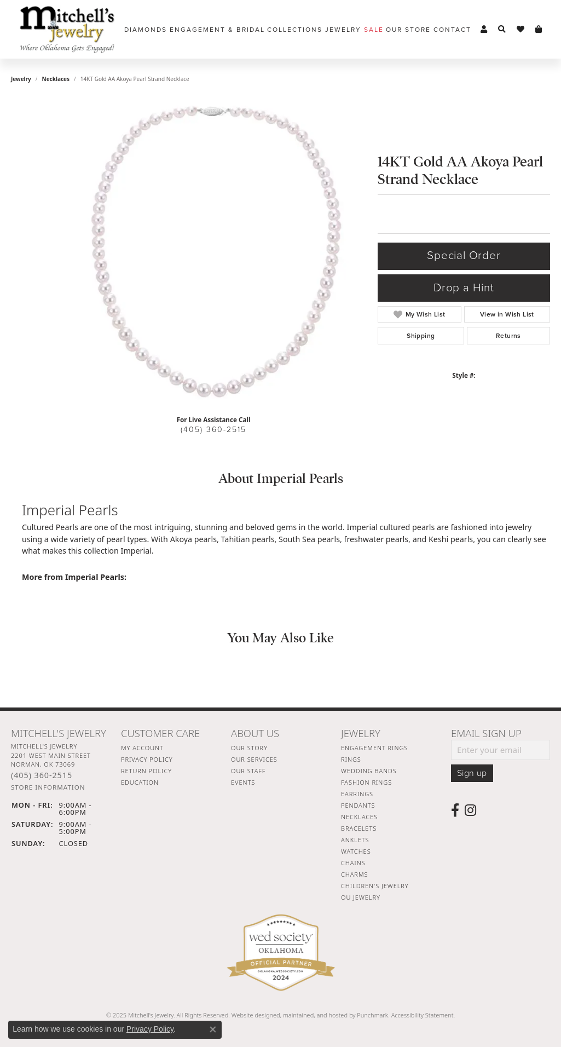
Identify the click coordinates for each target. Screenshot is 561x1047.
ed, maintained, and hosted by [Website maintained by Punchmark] (315, 1015)
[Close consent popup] (213, 1029)
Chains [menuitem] (353, 863)
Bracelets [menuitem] (359, 828)
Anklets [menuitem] (355, 840)
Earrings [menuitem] (357, 794)
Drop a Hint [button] (463, 288)
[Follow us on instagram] (470, 810)
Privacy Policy (149, 1029)
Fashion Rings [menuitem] (366, 782)
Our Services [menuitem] (254, 759)
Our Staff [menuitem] (248, 771)
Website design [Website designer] (252, 1015)
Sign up (472, 773)
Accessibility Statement (422, 1015)
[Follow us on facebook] (455, 810)
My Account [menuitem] (142, 748)
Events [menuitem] (243, 782)
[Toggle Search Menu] (502, 29)
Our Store (408, 29)
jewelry (21, 79)
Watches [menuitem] (356, 851)
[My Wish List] (520, 29)
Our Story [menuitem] (249, 748)
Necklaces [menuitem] (359, 817)
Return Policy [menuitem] (146, 771)
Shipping (421, 336)
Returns (508, 336)
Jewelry (343, 29)
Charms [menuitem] (354, 874)
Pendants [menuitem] (358, 805)
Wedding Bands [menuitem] (369, 771)
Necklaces (56, 79)
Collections (294, 29)
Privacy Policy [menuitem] (147, 759)
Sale (374, 29)
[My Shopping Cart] (538, 29)
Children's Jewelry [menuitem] (375, 886)
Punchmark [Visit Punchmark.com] (372, 1015)
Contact (452, 29)
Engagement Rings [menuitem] (374, 748)
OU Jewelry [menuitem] (360, 897)
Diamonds (145, 29)
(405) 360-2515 (213, 429)
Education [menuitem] (140, 782)
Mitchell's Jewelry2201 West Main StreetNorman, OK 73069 (51, 767)
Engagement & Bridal (217, 29)
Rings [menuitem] (351, 759)
